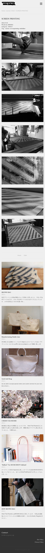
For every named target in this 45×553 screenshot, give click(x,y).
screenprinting (14, 28)
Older (25, 255)
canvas (7, 28)
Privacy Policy (39, 542)
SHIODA (10, 25)
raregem (8, 4)
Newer (19, 255)
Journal (8, 11)
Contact (5, 533)
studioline (22, 28)
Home (3, 11)
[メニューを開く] (41, 4)
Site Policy (40, 539)
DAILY (13, 11)
